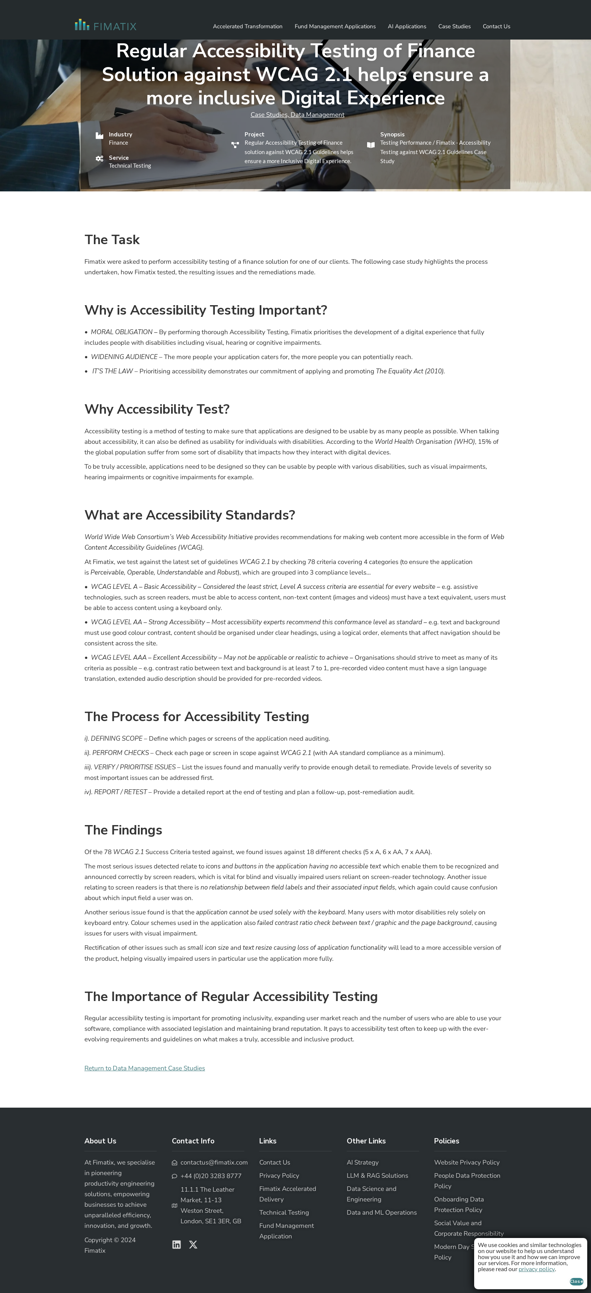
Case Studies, (271, 114)
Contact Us (496, 26)
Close (577, 1281)
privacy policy (537, 1269)
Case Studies (454, 26)
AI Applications (407, 26)
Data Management (317, 114)
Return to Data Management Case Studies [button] (144, 1068)
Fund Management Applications (335, 26)
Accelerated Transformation (248, 26)
